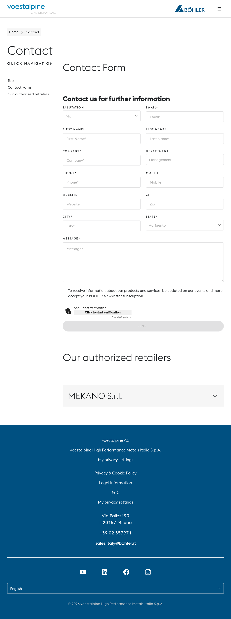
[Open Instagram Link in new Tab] (148, 572)
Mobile (152, 173)
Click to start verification (102, 312)
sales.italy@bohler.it (115, 543)
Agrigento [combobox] (157, 225)
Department (157, 151)
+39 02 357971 (115, 533)
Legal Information (115, 482)
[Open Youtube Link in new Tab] (83, 572)
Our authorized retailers (27, 95)
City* (68, 216)
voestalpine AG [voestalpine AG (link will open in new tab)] (115, 440)
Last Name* (156, 129)
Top (10, 81)
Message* (71, 238)
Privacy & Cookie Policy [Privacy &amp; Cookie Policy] (115, 473)
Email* (152, 107)
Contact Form (18, 88)
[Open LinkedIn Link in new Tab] (104, 572)
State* (151, 216)
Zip (149, 194)
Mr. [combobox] (68, 116)
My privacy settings (115, 459)
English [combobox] (16, 588)
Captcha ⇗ (122, 317)
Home (14, 32)
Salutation (73, 107)
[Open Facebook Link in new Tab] (126, 572)
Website (70, 194)
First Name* (74, 129)
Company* (72, 151)
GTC (115, 492)
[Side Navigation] (219, 8)
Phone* (70, 173)
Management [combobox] (160, 159)
